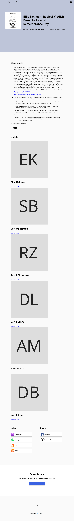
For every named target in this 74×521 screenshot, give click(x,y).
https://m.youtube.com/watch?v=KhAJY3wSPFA (27, 94)
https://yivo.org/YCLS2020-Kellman (24, 92)
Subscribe (37, 483)
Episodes (11, 2)
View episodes (15, 187)
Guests (18, 2)
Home (4, 2)
